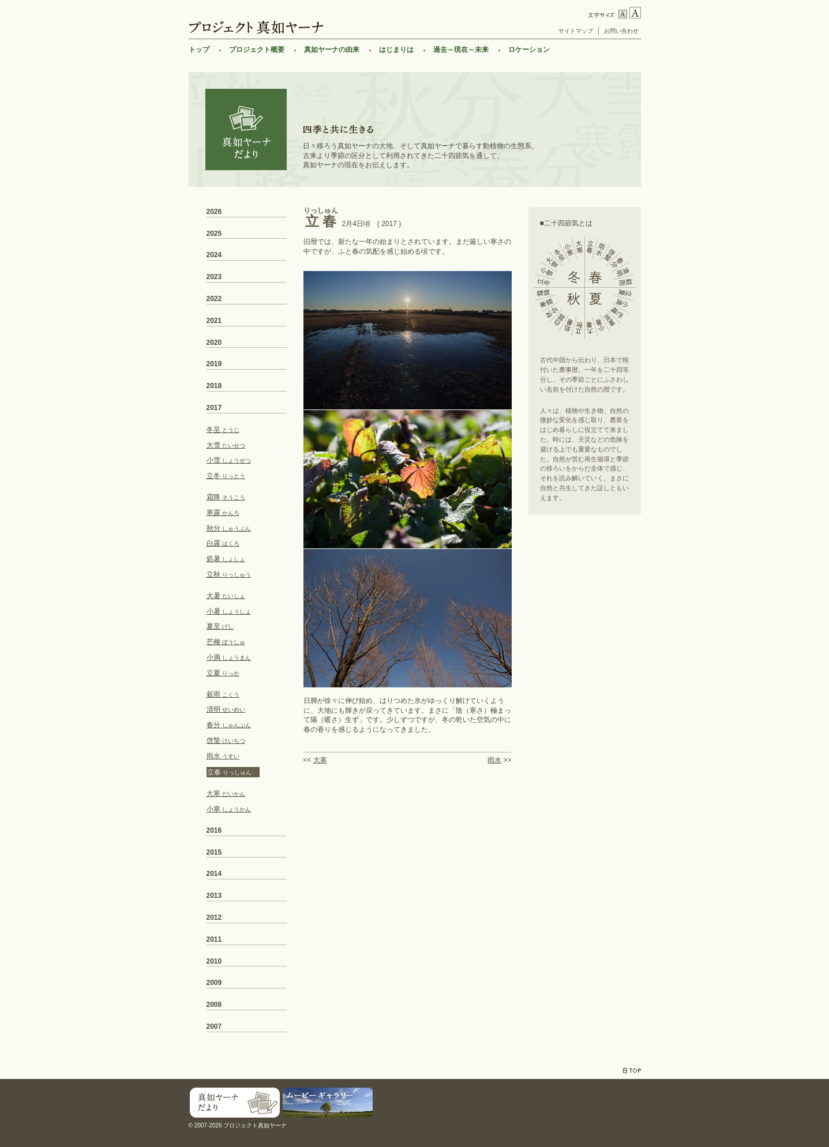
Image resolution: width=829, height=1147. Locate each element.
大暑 (226, 596)
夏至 (220, 626)
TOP (632, 1070)
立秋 (229, 574)
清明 (226, 709)
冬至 (223, 430)
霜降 (226, 497)
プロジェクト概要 (256, 50)
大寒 (320, 760)
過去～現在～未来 (461, 50)
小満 (229, 657)
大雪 (226, 445)
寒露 (223, 513)
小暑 (229, 611)
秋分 (229, 528)
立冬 (226, 476)
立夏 (223, 673)
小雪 (229, 460)
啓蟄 (226, 740)
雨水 (494, 760)
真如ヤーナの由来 (331, 50)
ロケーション (529, 50)
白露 (223, 543)
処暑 (226, 559)
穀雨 (223, 694)
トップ (199, 50)
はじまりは (396, 50)
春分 (229, 725)
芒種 (226, 642)
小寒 (229, 809)
